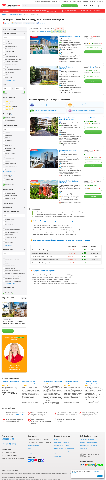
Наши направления (85, 451)
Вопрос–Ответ (67, 1)
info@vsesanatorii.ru (33, 445)
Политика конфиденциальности (89, 442)
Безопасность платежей (87, 439)
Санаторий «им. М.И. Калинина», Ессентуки (29, 382)
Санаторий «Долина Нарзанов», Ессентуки (91, 382)
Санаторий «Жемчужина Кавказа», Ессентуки (67, 118)
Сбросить (59, 28)
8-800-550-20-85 (18, 415)
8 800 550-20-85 (14, 366)
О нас (94, 1)
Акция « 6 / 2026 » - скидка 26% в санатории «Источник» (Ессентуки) (14, 322)
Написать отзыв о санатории (62, 451)
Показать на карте (59, 31)
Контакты (100, 1)
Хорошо (99, 476)
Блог (60, 1)
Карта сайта (83, 448)
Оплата (37, 1)
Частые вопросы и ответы (61, 445)
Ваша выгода (77, 1)
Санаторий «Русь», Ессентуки (69, 36)
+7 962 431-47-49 (14, 369)
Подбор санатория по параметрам (64, 448)
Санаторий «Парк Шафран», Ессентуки (69, 182)
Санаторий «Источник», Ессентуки (67, 151)
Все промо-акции (8, 331)
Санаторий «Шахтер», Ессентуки (66, 68)
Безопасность (87, 1)
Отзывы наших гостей (34, 451)
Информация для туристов (49, 1)
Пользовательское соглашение (89, 445)
